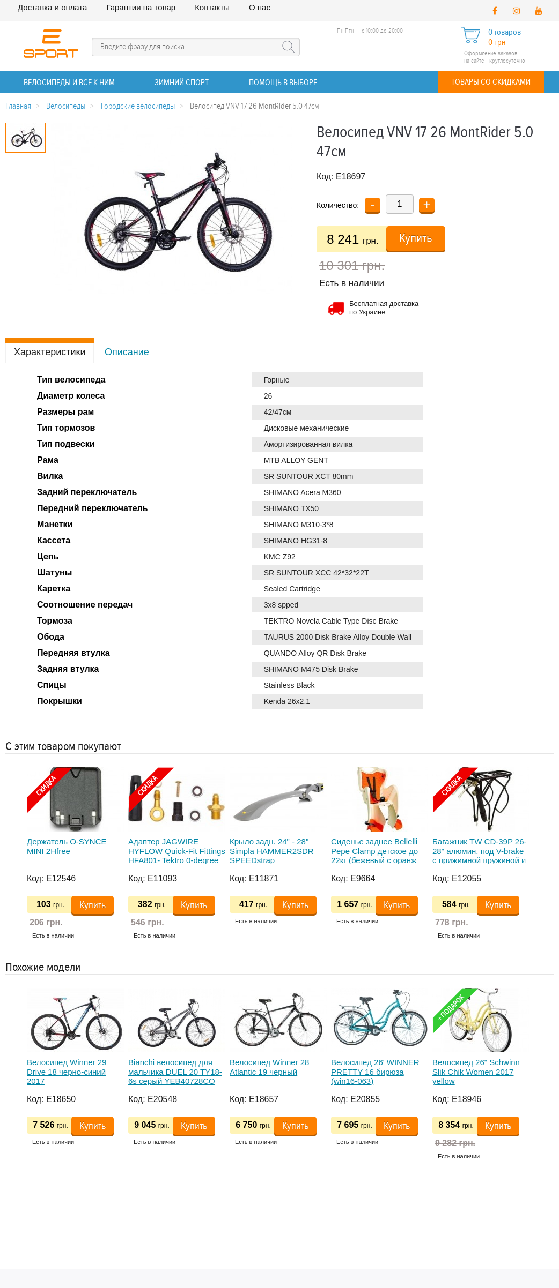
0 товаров (504, 32)
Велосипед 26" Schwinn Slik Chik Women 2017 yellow (476, 1071)
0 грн (496, 43)
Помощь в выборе (283, 83)
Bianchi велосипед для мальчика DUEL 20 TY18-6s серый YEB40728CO (175, 1071)
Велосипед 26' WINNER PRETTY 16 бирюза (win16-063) (375, 1071)
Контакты (212, 7)
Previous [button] (10, 857)
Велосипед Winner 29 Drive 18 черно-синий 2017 (66, 1071)
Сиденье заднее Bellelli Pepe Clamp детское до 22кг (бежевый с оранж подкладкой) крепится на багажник (377, 860)
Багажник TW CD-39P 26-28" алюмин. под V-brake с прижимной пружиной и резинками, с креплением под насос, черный (480, 860)
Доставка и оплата (52, 7)
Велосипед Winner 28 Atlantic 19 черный (269, 1067)
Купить (415, 238)
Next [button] (528, 857)
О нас (259, 7)
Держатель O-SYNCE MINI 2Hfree (67, 846)
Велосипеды (65, 106)
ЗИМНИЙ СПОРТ (182, 83)
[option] (77, 857)
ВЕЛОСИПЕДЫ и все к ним (69, 83)
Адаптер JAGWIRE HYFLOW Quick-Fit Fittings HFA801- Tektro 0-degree (176, 851)
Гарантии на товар (140, 7)
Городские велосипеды (138, 106)
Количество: (338, 205)
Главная (18, 106)
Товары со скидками (491, 82)
